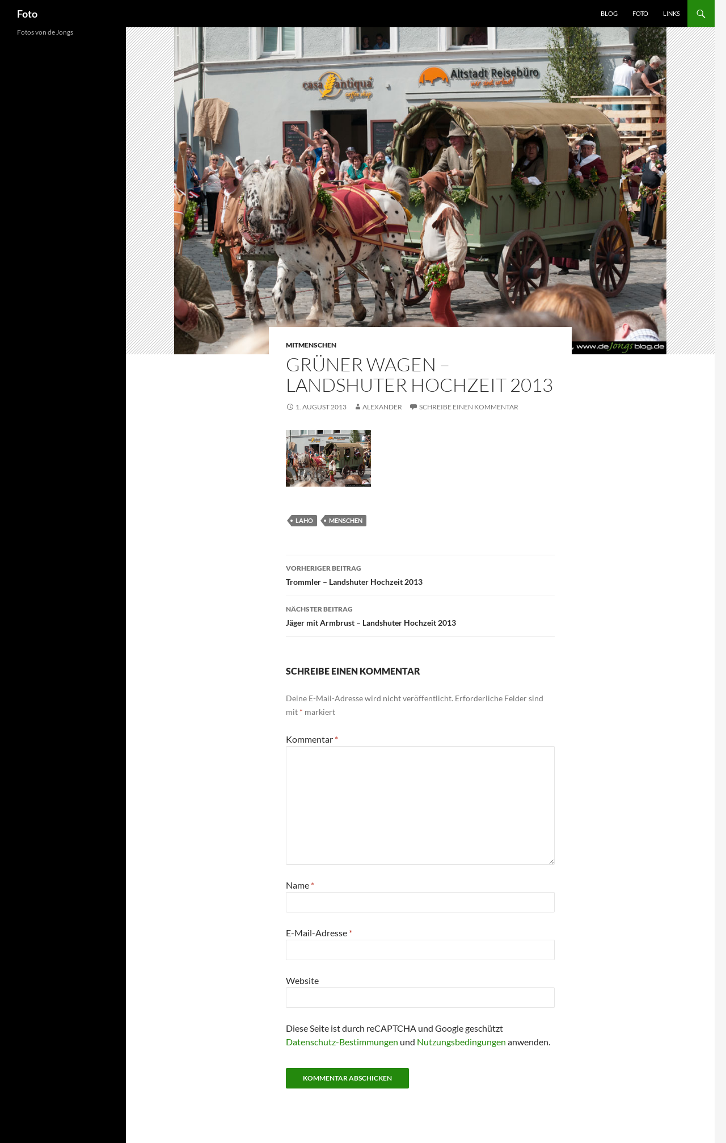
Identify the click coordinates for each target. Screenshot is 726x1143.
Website (302, 980)
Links (671, 13)
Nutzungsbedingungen (461, 1041)
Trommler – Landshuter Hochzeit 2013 (420, 574)
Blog (609, 13)
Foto (27, 13)
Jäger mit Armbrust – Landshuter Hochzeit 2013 (420, 614)
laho (304, 520)
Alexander (382, 407)
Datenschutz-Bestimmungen (342, 1041)
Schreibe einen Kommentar (468, 407)
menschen (345, 520)
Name (300, 885)
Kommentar (312, 739)
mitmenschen (311, 345)
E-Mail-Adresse (319, 932)
